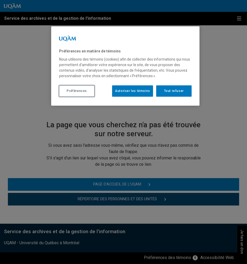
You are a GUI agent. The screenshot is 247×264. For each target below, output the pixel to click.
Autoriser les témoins (132, 91)
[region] (125, 65)
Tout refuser (174, 91)
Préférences (77, 91)
